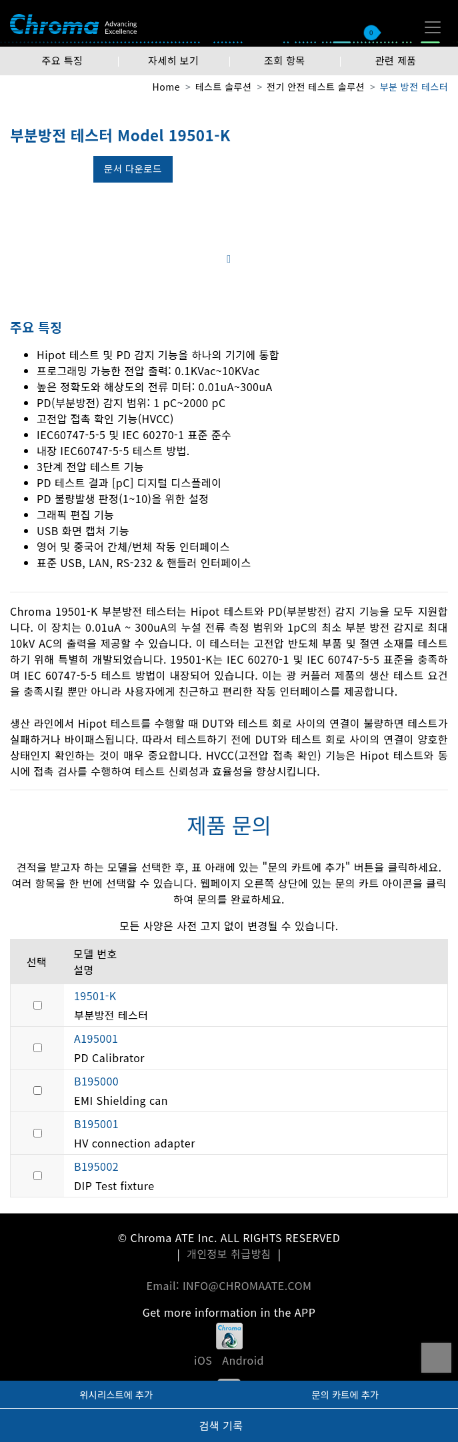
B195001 (96, 1123)
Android (243, 1360)
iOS (203, 1360)
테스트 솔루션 (223, 86)
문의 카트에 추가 (345, 1394)
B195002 (96, 1166)
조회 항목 (284, 60)
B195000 (96, 1081)
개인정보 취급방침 (229, 1253)
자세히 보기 (173, 60)
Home (166, 86)
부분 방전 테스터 (414, 86)
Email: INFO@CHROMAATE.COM (228, 1285)
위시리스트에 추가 (116, 1394)
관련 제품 (396, 60)
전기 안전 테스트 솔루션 (316, 86)
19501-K (95, 996)
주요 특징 (62, 60)
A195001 (96, 1038)
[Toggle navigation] (432, 27)
